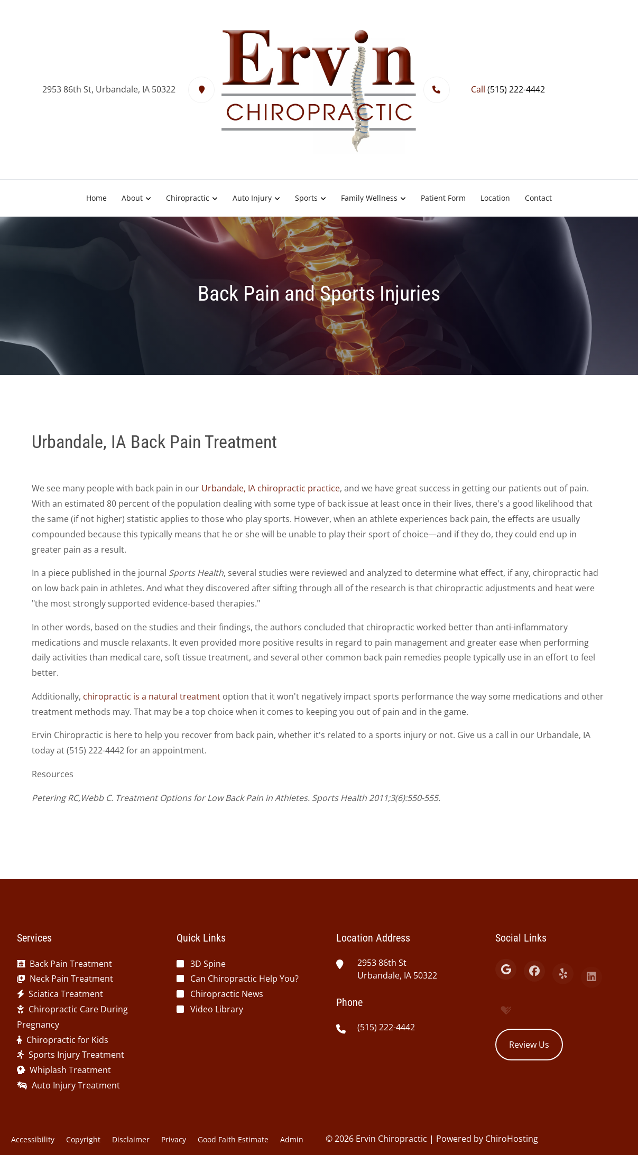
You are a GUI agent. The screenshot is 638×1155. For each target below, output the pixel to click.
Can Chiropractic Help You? (244, 978)
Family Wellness (369, 198)
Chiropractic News (226, 994)
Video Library (216, 1009)
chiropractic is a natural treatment (151, 701)
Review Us (529, 1044)
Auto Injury (252, 198)
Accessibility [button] (32, 1139)
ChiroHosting (511, 1138)
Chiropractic (187, 198)
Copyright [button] (83, 1139)
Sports (306, 198)
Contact (538, 198)
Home (96, 198)
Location (495, 198)
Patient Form (443, 198)
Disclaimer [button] (131, 1139)
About (132, 198)
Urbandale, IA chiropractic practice (270, 493)
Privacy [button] (173, 1139)
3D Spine (208, 964)
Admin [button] (291, 1139)
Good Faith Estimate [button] (233, 1139)
